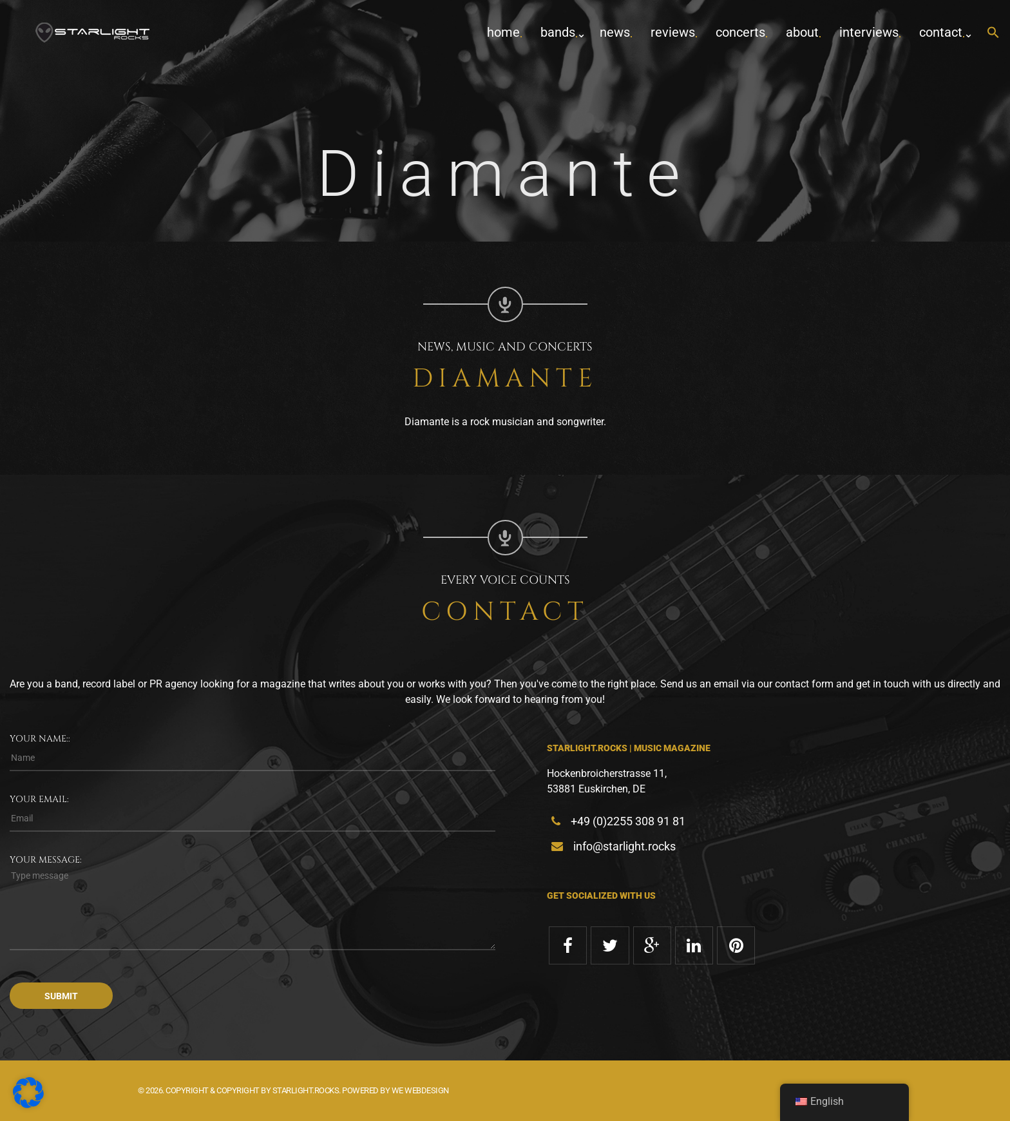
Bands (557, 32)
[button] (993, 33)
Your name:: (40, 739)
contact (940, 32)
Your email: (39, 799)
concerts (740, 32)
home (503, 32)
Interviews (869, 32)
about (802, 32)
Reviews (673, 32)
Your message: (46, 860)
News (615, 32)
